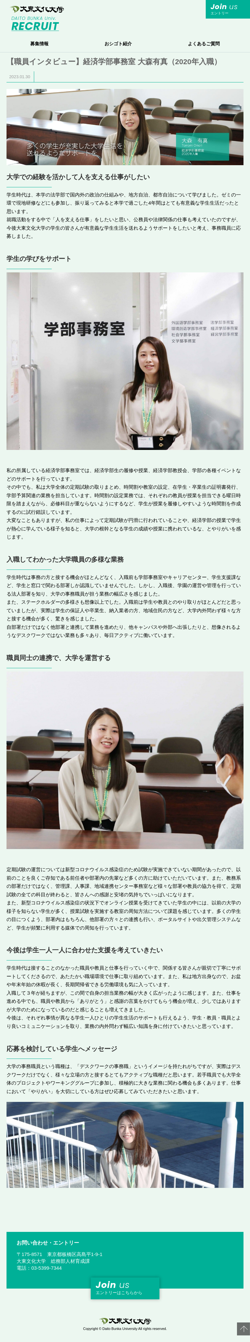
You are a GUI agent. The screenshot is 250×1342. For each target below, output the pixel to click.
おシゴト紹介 (118, 43)
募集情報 (39, 43)
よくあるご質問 (204, 43)
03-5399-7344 (46, 1268)
